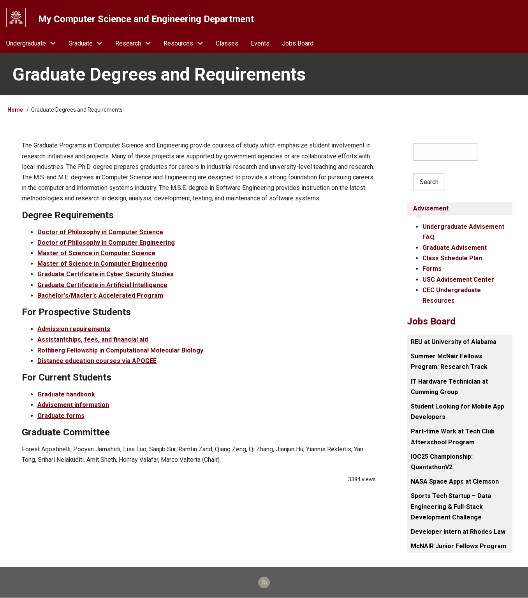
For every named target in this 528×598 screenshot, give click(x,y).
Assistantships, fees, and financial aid (92, 340)
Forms (432, 269)
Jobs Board (431, 321)
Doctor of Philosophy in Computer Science (100, 232)
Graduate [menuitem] (89, 43)
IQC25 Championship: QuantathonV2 (442, 462)
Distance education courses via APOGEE (97, 361)
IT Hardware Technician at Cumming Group (449, 387)
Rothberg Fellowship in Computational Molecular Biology (120, 350)
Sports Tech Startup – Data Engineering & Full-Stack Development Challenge (451, 507)
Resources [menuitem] (186, 43)
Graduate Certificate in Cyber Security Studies (105, 274)
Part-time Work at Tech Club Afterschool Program (453, 437)
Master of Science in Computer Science (96, 253)
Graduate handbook (66, 394)
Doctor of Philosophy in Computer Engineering (106, 242)
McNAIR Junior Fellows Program (458, 546)
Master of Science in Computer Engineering (102, 264)
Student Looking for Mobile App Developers (457, 412)
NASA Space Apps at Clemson (455, 482)
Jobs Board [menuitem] (297, 43)
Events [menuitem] (260, 43)
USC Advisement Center (458, 279)
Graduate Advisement (454, 247)
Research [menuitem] (136, 43)
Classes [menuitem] (227, 43)
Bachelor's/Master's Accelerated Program (100, 295)
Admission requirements (73, 329)
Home (15, 110)
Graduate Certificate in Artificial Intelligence (102, 285)
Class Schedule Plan (452, 258)
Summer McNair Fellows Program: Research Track (449, 362)
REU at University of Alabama (453, 342)
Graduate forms (60, 415)
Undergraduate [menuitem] (34, 43)
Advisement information (73, 405)
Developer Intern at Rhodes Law (458, 531)
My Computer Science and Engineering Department (146, 19)
